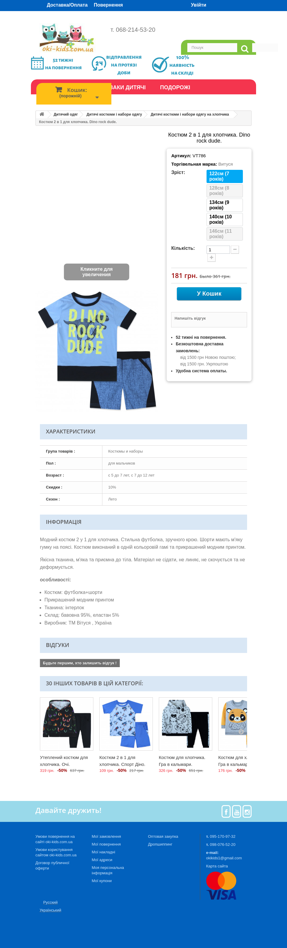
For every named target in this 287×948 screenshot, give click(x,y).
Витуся (225, 164)
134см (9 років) (219, 205)
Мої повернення (106, 844)
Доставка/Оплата (67, 4)
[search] (244, 49)
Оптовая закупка (163, 836)
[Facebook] (226, 811)
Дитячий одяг (66, 114)
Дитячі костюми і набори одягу (114, 114)
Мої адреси (102, 860)
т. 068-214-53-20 (132, 29)
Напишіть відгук (190, 318)
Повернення (108, 4)
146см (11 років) (220, 234)
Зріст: (178, 172)
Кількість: (183, 248)
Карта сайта (217, 866)
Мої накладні (103, 852)
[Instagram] (247, 811)
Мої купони (102, 881)
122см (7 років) (219, 176)
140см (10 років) (220, 219)
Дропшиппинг (160, 844)
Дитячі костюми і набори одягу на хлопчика (190, 114)
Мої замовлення (106, 836)
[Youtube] (236, 811)
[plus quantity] (211, 258)
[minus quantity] (235, 250)
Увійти (198, 4)
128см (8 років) (219, 190)
